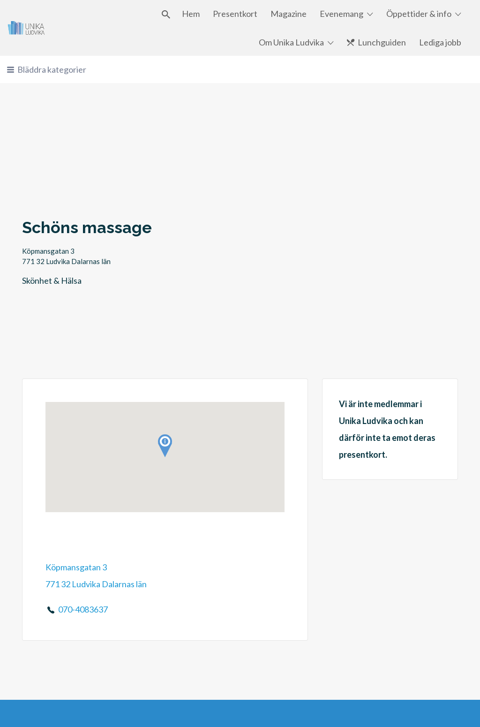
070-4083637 (83, 609)
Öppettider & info (418, 13)
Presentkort (235, 13)
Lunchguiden (382, 42)
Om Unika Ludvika (291, 42)
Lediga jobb (440, 42)
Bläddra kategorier (51, 69)
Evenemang (341, 13)
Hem (191, 13)
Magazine (288, 13)
